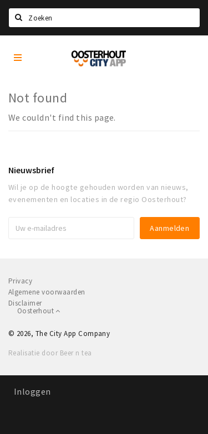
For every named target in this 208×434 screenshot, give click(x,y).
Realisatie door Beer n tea (50, 353)
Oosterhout (38, 311)
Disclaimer (25, 303)
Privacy (20, 281)
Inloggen (32, 391)
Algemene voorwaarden (46, 292)
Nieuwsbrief (31, 169)
